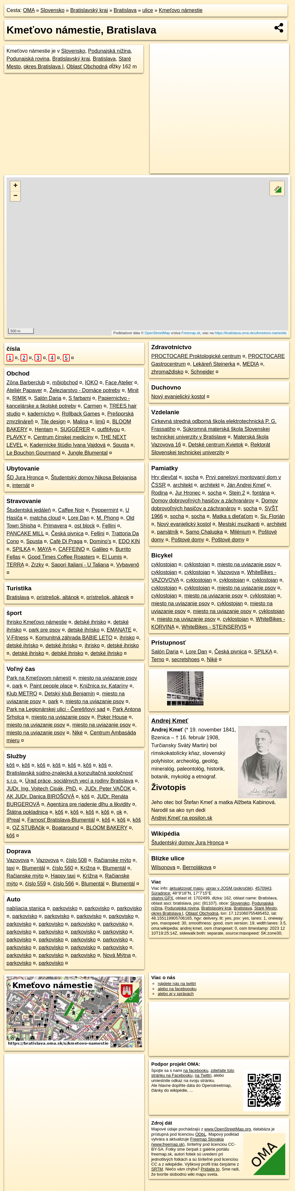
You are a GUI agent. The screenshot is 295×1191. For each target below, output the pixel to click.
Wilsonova (163, 867)
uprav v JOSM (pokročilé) (229, 888)
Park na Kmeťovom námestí (39, 678)
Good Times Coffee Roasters (61, 557)
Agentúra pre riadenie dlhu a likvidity (89, 804)
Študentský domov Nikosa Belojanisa (93, 477)
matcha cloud (45, 518)
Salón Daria (48, 398)
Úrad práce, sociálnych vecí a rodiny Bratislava (79, 781)
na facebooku (195, 1070)
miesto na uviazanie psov (107, 678)
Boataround (65, 827)
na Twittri (203, 1075)
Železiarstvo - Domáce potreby (84, 390)
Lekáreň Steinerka (214, 364)
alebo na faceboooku (177, 988)
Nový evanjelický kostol (178, 396)
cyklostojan (164, 564)
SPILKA (21, 549)
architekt (182, 485)
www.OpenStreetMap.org (227, 1129)
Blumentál (33, 868)
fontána (261, 493)
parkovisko (64, 908)
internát (21, 485)
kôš (11, 765)
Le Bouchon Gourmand (33, 453)
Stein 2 (237, 493)
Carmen (93, 406)
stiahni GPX (162, 898)
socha (192, 477)
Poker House (112, 717)
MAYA (44, 549)
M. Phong (108, 518)
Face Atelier (119, 382)
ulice (147, 10)
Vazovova (18, 860)
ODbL (200, 1134)
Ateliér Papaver (24, 390)
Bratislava (125, 10)
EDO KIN (129, 541)
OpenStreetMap (157, 333)
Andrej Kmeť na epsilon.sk (181, 818)
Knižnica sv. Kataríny (104, 686)
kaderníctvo (41, 414)
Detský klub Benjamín (70, 693)
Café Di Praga (66, 541)
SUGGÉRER (75, 429)
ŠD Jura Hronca (25, 477)
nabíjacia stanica (26, 908)
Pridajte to (210, 1169)
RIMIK (19, 398)
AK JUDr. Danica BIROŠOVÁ (40, 796)
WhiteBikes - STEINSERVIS (214, 627)
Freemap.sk (190, 333)
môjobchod (65, 382)
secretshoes (186, 659)
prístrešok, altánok (58, 597)
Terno (157, 659)
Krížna (87, 868)
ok (119, 812)
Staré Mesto (265, 908)
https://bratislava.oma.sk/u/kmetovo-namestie (251, 333)
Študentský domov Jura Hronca (187, 842)
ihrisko (126, 637)
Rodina (159, 493)
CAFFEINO (72, 549)
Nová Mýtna (117, 955)
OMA (29, 10)
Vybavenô (127, 565)
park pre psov (44, 630)
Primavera (55, 525)
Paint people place (51, 686)
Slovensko (52, 10)
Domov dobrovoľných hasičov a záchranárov (202, 500)
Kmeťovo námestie (181, 10)
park (17, 686)
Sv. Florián (272, 516)
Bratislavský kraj (89, 10)
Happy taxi (63, 876)
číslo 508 (76, 860)
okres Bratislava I (43, 66)
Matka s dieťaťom (232, 516)
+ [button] (15, 186)
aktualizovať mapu (186, 888)
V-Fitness (17, 637)
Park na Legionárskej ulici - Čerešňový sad (56, 709)
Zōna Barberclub (26, 382)
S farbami (79, 398)
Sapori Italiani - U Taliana (80, 565)
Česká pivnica (67, 533)
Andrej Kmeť (169, 720)
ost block (84, 525)
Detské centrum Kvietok (215, 444)
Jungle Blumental (88, 453)
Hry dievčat (164, 477)
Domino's (100, 541)
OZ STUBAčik (28, 827)
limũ (100, 421)
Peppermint (104, 510)
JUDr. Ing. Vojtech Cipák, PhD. (42, 788)
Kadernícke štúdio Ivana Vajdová (67, 445)
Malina (80, 421)
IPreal (13, 820)
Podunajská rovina (28, 59)
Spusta (121, 445)
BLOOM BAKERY (107, 827)
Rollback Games (81, 414)
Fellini (109, 525)
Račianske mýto (112, 860)
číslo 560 (62, 868)
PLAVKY (16, 437)
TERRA (15, 565)
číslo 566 (63, 883)
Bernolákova (197, 867)
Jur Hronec (187, 493)
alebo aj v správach (175, 993)
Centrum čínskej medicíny (63, 437)
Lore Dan (79, 518)
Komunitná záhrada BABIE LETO (73, 637)
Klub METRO (22, 693)
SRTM (157, 1169)
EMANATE (119, 630)
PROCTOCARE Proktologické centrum (196, 356)
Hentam (44, 429)
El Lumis (112, 557)
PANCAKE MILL (25, 533)
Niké (77, 732)
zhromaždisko (167, 372)
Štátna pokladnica (27, 812)
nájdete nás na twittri (177, 983)
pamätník (167, 532)
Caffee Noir (71, 510)
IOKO (91, 382)
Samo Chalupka (204, 532)
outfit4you (108, 429)
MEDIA (251, 364)
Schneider (202, 372)
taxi (11, 868)
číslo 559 (35, 883)
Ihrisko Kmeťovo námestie (37, 622)
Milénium (240, 532)
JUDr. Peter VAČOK (108, 788)
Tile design (53, 421)
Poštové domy (187, 539)
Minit (133, 390)
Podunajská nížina (109, 51)
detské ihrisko (90, 622)
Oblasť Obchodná (86, 66)
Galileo (100, 549)
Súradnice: (161, 893)
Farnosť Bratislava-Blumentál (61, 820)
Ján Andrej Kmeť (246, 485)
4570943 (263, 888)
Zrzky (37, 565)
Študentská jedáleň (29, 510)
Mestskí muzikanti (239, 524)
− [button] (15, 196)
